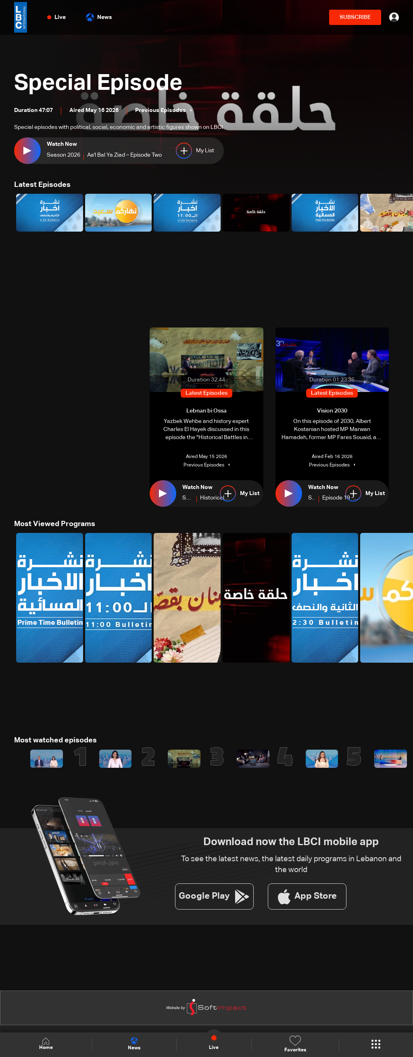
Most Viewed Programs (54, 524)
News (99, 17)
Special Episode (100, 84)
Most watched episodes (55, 740)
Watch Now (62, 144)
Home (46, 1044)
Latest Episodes (42, 185)
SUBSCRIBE (355, 17)
